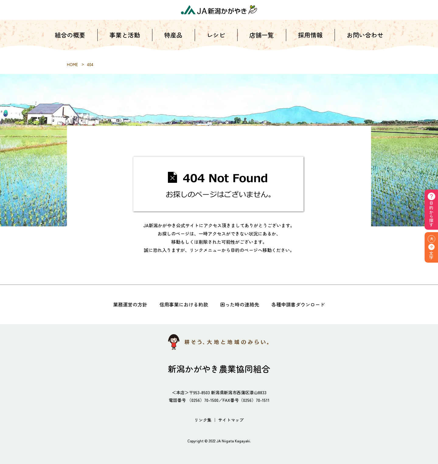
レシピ (216, 39)
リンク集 (202, 420)
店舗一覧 (261, 39)
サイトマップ (231, 420)
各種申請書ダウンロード (298, 304)
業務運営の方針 (130, 304)
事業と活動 (124, 39)
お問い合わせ (365, 39)
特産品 (173, 39)
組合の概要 (70, 39)
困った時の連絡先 (239, 304)
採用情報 (310, 39)
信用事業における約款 (183, 304)
